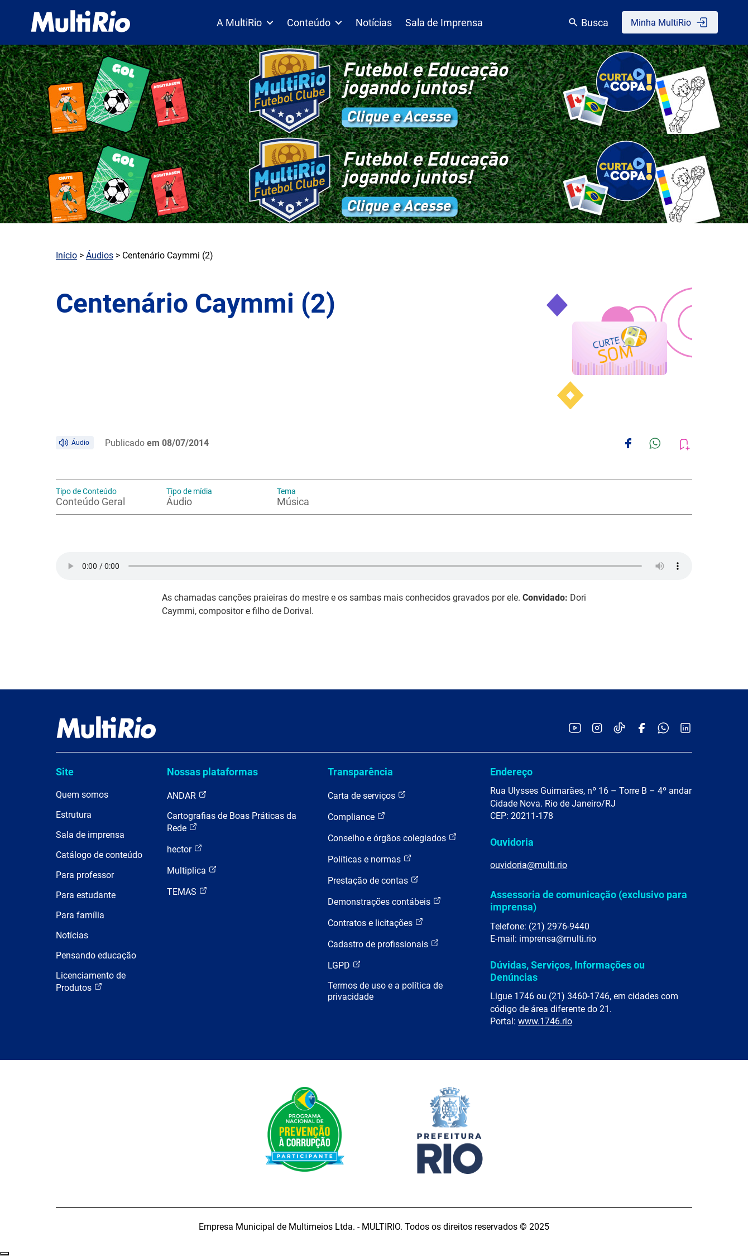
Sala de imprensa (90, 835)
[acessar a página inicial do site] (80, 22)
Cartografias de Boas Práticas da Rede (231, 822)
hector (185, 849)
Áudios (99, 255)
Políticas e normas (370, 859)
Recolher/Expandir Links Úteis (4, 1253)
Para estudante (86, 895)
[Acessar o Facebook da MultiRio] (641, 729)
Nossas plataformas (212, 772)
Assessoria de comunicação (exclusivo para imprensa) (588, 901)
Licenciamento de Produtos (91, 981)
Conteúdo (314, 22)
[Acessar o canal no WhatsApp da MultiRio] (663, 729)
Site (65, 772)
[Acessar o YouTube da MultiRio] (575, 729)
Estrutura (74, 814)
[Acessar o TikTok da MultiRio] (619, 729)
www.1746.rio (545, 1021)
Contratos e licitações (376, 922)
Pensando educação (96, 955)
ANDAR (187, 795)
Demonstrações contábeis (385, 901)
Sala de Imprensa (444, 22)
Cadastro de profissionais (383, 944)
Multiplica (192, 870)
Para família (80, 915)
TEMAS (187, 891)
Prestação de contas (373, 880)
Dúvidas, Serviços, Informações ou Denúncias (567, 971)
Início (66, 255)
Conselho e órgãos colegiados (392, 837)
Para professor (85, 875)
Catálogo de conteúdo (99, 855)
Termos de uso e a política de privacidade (385, 991)
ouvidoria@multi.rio (528, 865)
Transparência (360, 772)
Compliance (357, 816)
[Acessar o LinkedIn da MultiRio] (685, 729)
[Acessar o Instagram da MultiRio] (597, 729)
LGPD (344, 965)
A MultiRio (245, 22)
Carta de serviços (367, 795)
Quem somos (82, 794)
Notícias (374, 22)
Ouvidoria (512, 842)
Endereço (511, 772)
